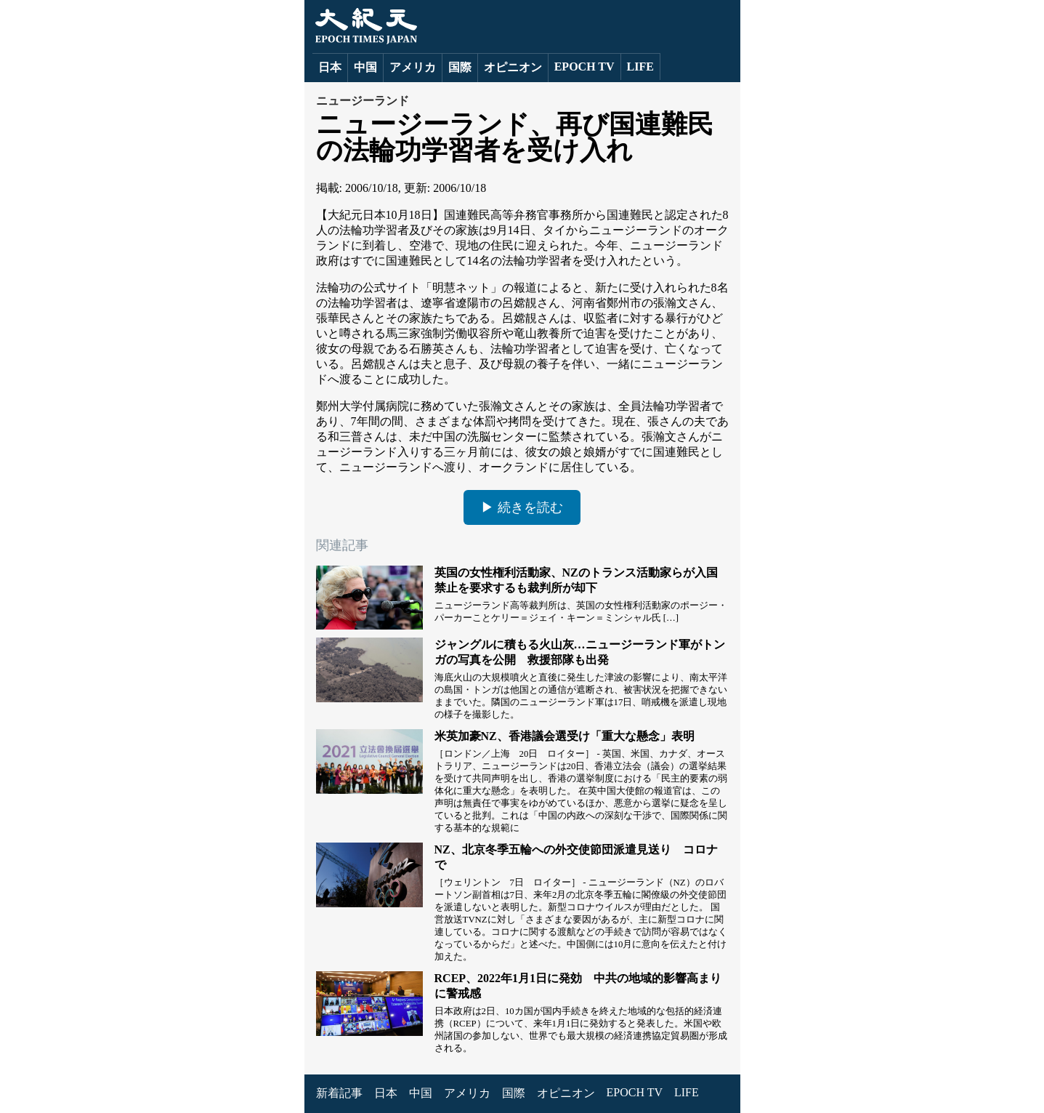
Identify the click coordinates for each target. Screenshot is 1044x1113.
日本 (329, 67)
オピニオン (513, 67)
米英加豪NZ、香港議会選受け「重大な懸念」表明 (564, 736)
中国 (365, 67)
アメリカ (412, 67)
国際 (460, 67)
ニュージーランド (362, 101)
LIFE (640, 66)
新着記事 (339, 1093)
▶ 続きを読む (522, 507)
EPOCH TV (584, 66)
